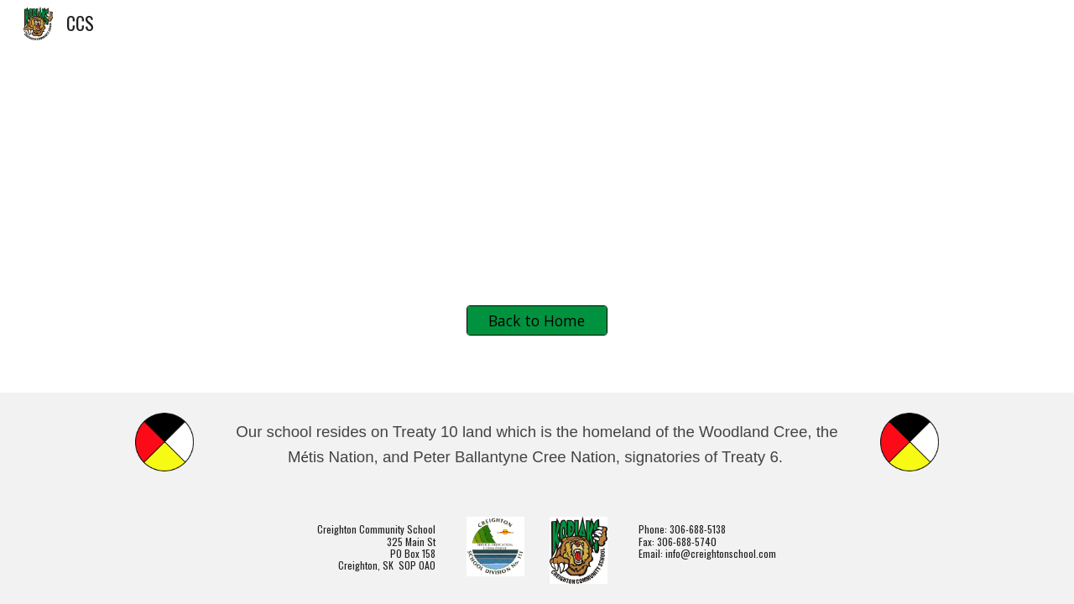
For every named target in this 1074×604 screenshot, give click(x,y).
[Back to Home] (537, 321)
